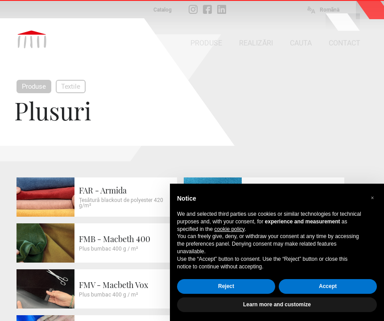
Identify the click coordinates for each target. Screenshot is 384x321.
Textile (70, 86)
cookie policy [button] (229, 229)
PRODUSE (206, 43)
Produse (34, 86)
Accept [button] (328, 286)
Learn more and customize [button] (277, 304)
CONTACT (344, 43)
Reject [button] (226, 286)
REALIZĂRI (256, 43)
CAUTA (301, 43)
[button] (372, 198)
